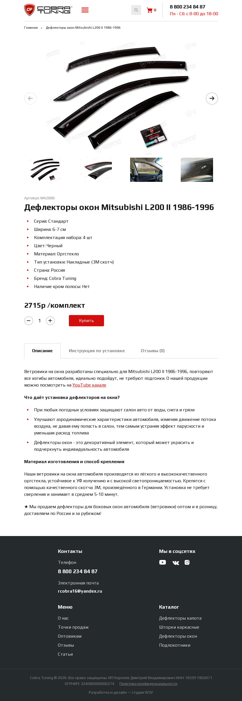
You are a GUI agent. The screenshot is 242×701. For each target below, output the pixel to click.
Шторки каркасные (179, 627)
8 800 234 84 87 (187, 7)
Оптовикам (70, 636)
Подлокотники (174, 645)
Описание (43, 351)
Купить (86, 320)
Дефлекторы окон (178, 636)
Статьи (65, 654)
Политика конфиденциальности (148, 683)
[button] (212, 98)
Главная (31, 28)
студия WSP (142, 692)
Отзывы (66, 645)
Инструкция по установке (100, 351)
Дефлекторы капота (180, 618)
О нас (63, 618)
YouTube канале (89, 385)
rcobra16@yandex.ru (80, 591)
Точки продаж (73, 627)
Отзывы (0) (158, 351)
